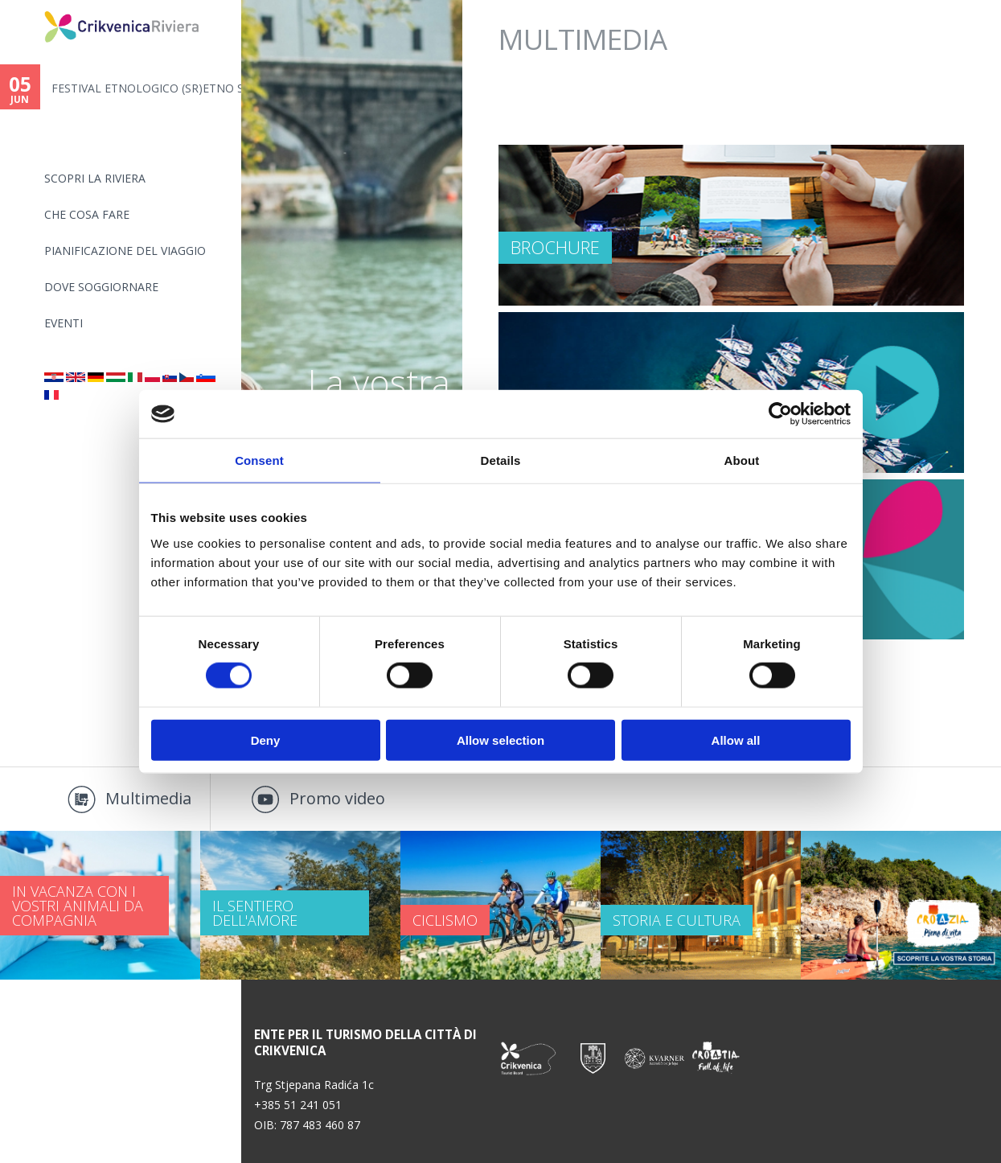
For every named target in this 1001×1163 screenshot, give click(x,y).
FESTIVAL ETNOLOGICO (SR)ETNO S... (146, 88)
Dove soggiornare (101, 286)
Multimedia (148, 798)
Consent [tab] (259, 460)
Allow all (736, 739)
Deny (266, 739)
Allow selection (500, 739)
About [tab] (742, 460)
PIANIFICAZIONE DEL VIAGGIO (125, 250)
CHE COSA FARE (86, 214)
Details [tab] (501, 460)
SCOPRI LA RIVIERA (95, 178)
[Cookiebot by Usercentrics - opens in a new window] (780, 414)
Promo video (337, 798)
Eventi (63, 323)
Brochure (555, 247)
